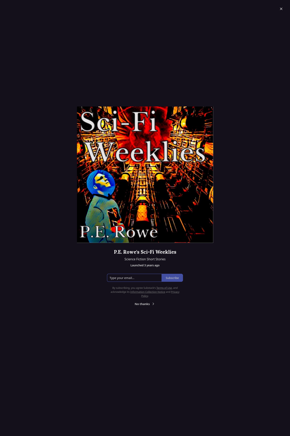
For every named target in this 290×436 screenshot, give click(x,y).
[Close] (281, 9)
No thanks (145, 304)
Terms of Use (164, 288)
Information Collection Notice (147, 292)
